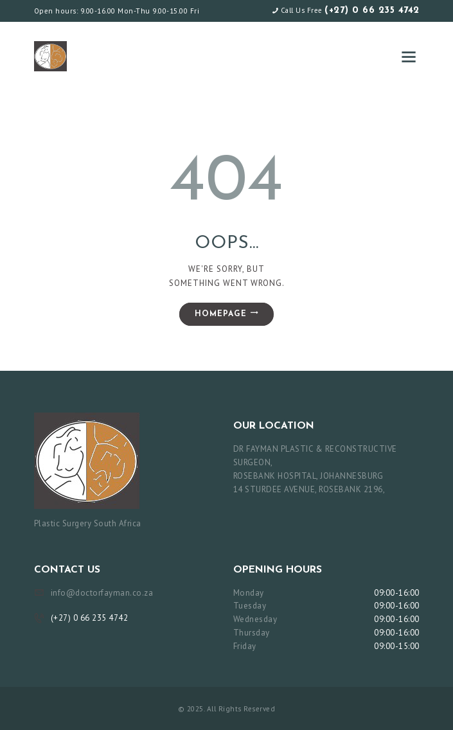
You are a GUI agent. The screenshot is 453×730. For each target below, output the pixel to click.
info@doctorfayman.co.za (102, 592)
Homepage (221, 314)
